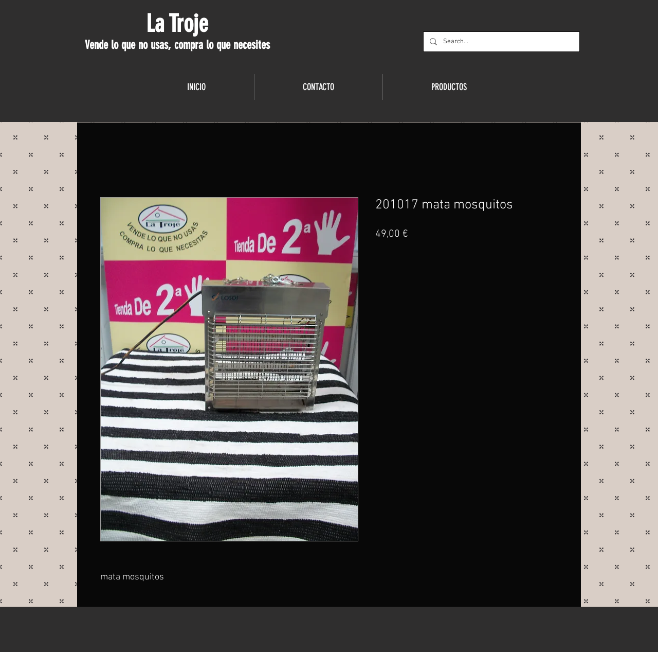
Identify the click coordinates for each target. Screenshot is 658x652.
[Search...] (500, 41)
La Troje (177, 23)
